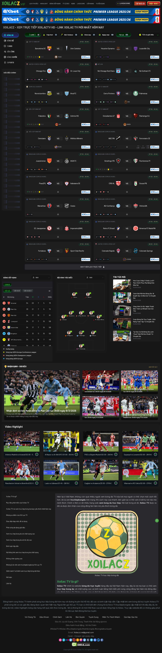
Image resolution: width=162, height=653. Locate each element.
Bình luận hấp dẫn (12, 546)
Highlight (44, 3)
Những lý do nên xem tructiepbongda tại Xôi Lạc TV (24, 565)
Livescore (81, 3)
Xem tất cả (153, 367)
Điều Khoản (44, 617)
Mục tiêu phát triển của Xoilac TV (17, 503)
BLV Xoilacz (69, 35)
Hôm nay (88, 35)
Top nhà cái (140, 3)
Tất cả (123, 35)
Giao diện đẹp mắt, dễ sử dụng (16, 521)
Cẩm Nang (90, 3)
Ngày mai (106, 35)
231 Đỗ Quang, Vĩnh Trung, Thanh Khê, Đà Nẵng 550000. (84, 622)
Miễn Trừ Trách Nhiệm (111, 617)
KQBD (73, 3)
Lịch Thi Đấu (33, 3)
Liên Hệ (69, 617)
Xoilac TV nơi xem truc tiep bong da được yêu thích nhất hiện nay (28, 509)
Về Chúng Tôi (30, 617)
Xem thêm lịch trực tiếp (92, 267)
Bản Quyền (80, 617)
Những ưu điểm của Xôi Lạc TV (16, 515)
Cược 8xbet (154, 3)
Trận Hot (50, 35)
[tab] (10, 35)
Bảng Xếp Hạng (55, 3)
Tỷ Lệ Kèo (66, 3)
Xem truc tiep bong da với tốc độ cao (19, 540)
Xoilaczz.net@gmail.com (84, 632)
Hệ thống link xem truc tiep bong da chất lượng (22, 552)
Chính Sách (57, 617)
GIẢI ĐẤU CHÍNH (10, 73)
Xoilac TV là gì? (11, 496)
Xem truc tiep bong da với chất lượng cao (20, 534)
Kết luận (9, 577)
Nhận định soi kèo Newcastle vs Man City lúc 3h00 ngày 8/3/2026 (41, 410)
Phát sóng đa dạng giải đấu (15, 528)
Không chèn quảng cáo (14, 559)
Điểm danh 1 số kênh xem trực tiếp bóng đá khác (23, 571)
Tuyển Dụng (100, 3)
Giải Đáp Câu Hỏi (130, 617)
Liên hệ (8, 583)
